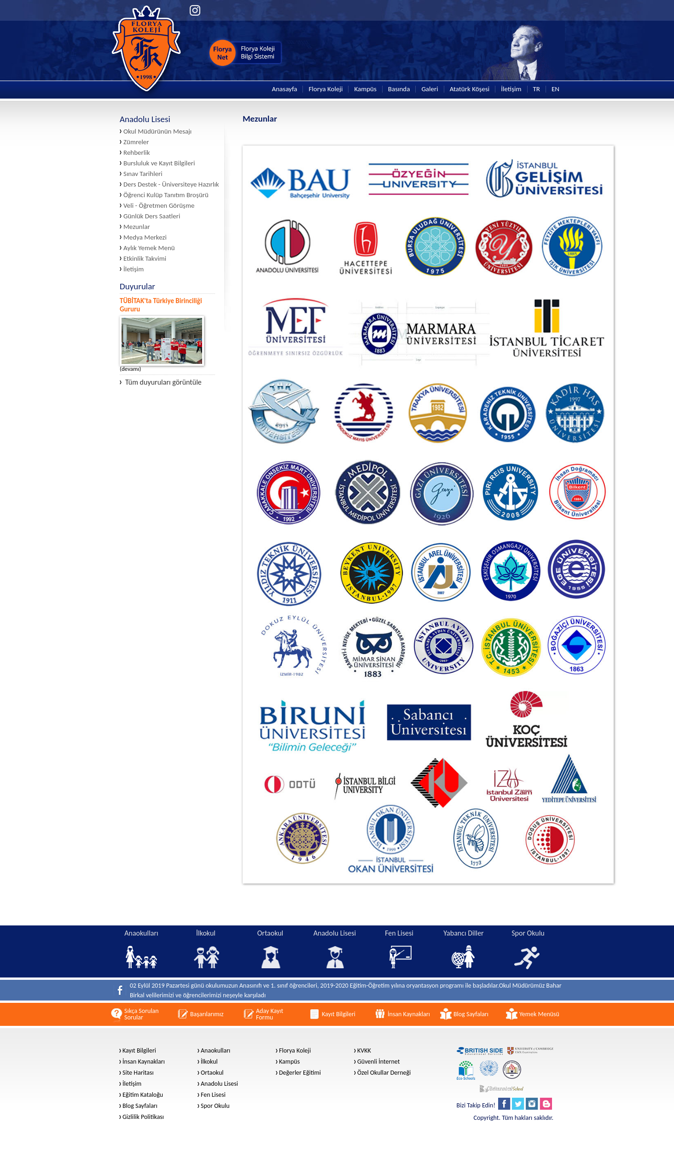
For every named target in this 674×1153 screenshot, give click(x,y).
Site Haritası (138, 1073)
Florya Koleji (325, 89)
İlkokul (209, 1062)
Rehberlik (136, 152)
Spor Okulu (215, 1106)
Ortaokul (212, 1073)
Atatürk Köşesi (470, 89)
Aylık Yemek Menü (149, 248)
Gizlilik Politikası (143, 1117)
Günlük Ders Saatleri (151, 216)
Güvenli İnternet (378, 1062)
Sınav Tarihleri (143, 173)
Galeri (429, 89)
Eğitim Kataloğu (142, 1095)
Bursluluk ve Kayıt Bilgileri (159, 163)
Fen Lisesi (213, 1095)
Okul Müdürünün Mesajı (157, 131)
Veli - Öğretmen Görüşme (158, 205)
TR (536, 89)
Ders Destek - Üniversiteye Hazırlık (171, 184)
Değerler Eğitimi (300, 1073)
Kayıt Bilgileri (139, 1051)
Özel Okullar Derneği (384, 1073)
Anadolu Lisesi (219, 1084)
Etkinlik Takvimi (144, 258)
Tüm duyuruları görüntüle (161, 382)
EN (555, 89)
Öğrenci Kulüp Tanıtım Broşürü (166, 195)
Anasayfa (284, 89)
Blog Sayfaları (139, 1106)
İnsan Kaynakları (143, 1062)
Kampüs (365, 89)
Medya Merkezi (145, 237)
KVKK (364, 1051)
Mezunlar (136, 226)
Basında (399, 89)
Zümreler (136, 142)
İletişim (511, 89)
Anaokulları (215, 1051)
